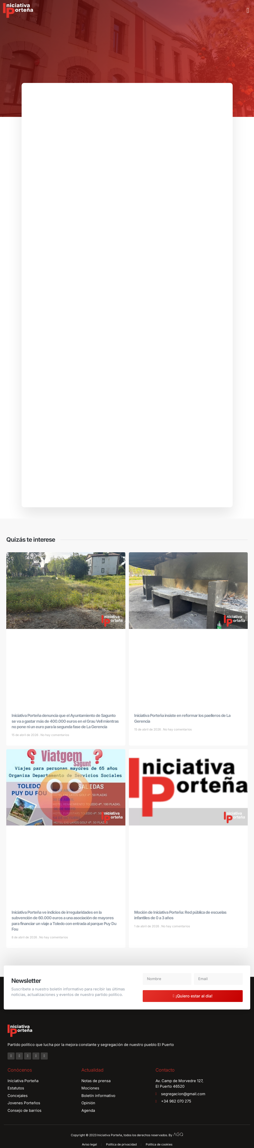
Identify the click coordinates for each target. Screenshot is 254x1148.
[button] (248, 10)
